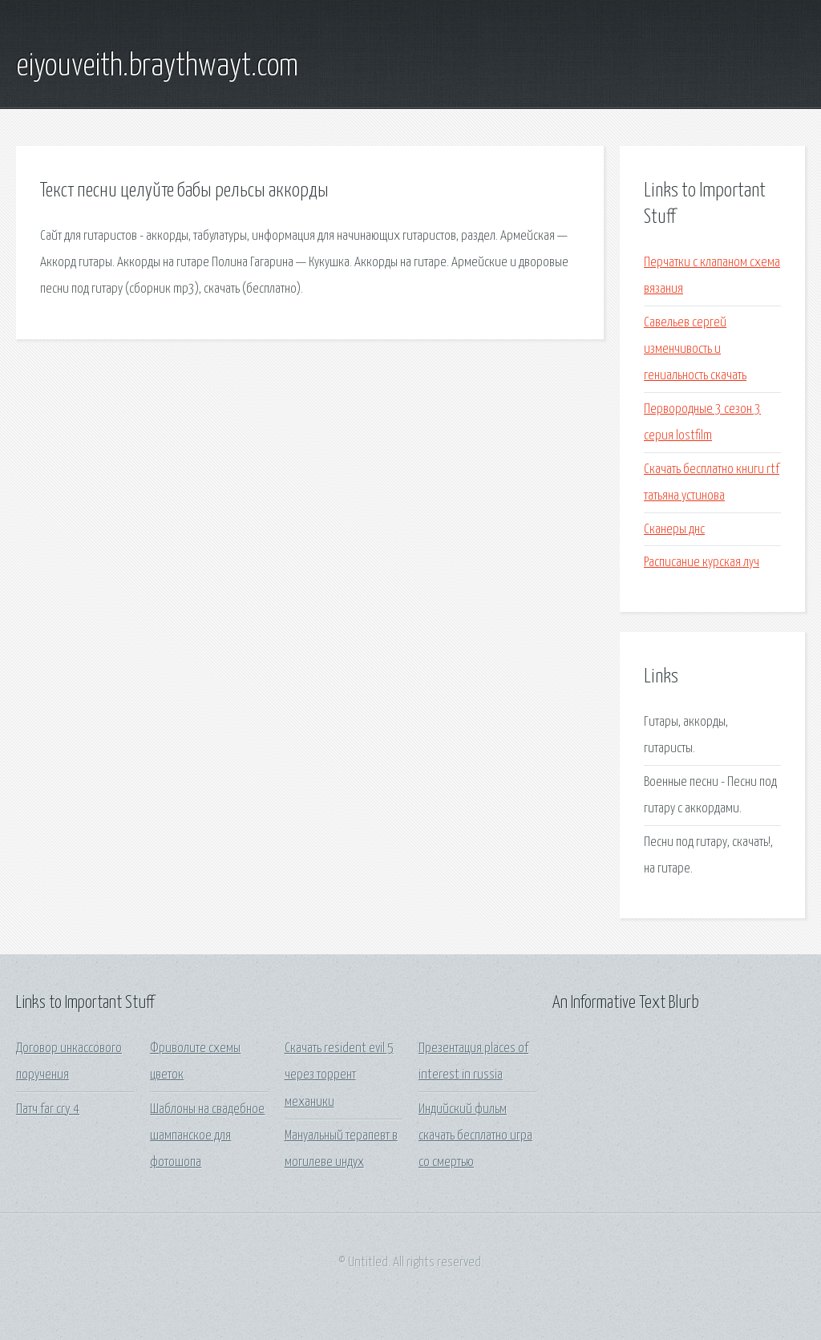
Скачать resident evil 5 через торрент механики (339, 1075)
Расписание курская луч (701, 562)
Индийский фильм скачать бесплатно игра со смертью (475, 1136)
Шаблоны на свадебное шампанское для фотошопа (207, 1136)
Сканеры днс (674, 529)
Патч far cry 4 (47, 1109)
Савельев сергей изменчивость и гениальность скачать (695, 349)
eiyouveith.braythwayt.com (157, 66)
